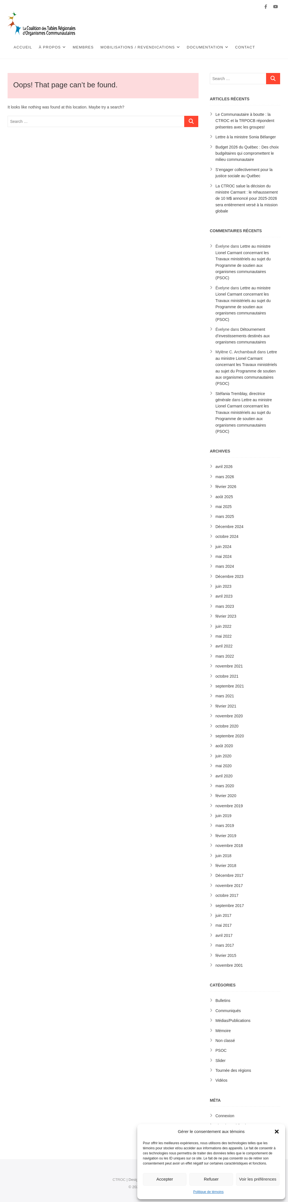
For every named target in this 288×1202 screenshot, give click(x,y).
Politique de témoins (208, 1192)
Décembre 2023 (229, 576)
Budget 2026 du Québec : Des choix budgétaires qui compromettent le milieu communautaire (247, 153)
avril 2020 (224, 776)
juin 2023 (223, 586)
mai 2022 (223, 636)
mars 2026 (224, 476)
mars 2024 (224, 566)
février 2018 (225, 865)
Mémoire (223, 1030)
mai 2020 (223, 766)
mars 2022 (224, 656)
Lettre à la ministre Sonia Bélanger (245, 137)
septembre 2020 (229, 736)
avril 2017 (224, 935)
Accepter (164, 1179)
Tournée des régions (233, 1070)
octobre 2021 (226, 676)
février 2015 (225, 955)
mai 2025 (223, 506)
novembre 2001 (229, 965)
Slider (220, 1060)
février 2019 (225, 835)
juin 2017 (223, 915)
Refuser (211, 1179)
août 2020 (224, 746)
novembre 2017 (229, 885)
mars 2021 (224, 696)
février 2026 (225, 486)
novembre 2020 (229, 716)
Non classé (225, 1040)
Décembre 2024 (229, 526)
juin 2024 (223, 546)
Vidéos (221, 1080)
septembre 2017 (229, 905)
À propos (50, 47)
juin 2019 (223, 815)
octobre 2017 (226, 895)
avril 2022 (224, 646)
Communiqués (228, 1010)
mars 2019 (224, 825)
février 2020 (225, 795)
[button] (277, 1131)
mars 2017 (224, 945)
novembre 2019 (229, 806)
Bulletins (222, 1000)
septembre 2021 (229, 686)
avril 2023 (224, 596)
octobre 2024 (226, 536)
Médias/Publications (233, 1020)
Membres (83, 47)
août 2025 (224, 496)
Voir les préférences (257, 1179)
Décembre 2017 (229, 875)
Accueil (23, 47)
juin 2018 (223, 855)
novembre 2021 (229, 666)
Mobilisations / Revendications (137, 47)
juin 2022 (223, 626)
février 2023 (225, 616)
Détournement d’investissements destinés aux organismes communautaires (242, 335)
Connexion (224, 1116)
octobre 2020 (226, 726)
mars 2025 (224, 516)
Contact (245, 47)
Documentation (205, 47)
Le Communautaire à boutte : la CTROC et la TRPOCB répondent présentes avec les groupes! (244, 120)
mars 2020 (224, 786)
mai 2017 (223, 925)
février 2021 (225, 706)
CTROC (118, 1179)
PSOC (221, 1050)
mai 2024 (223, 556)
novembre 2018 (229, 845)
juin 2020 (223, 756)
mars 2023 (224, 606)
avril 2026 (224, 466)
